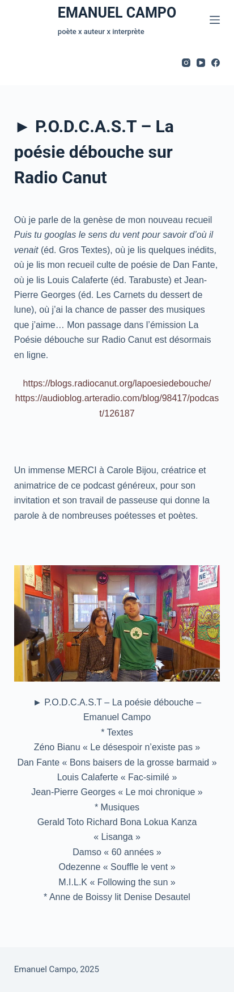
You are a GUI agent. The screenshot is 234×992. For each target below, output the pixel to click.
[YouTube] (201, 62)
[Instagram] (186, 62)
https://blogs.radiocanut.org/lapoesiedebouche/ (117, 383)
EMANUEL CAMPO (117, 13)
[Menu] (215, 20)
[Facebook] (215, 62)
